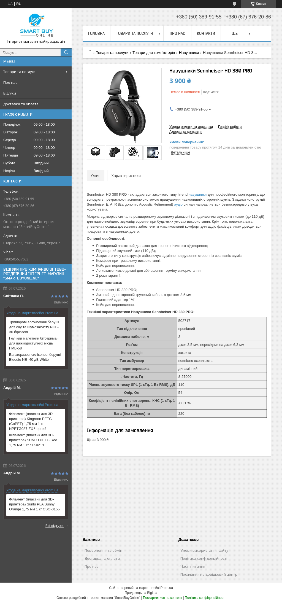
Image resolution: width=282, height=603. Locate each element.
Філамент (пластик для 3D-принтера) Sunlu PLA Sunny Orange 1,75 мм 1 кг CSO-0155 (34, 504)
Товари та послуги (19, 71)
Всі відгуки (54, 525)
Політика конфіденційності (203, 558)
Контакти (206, 33)
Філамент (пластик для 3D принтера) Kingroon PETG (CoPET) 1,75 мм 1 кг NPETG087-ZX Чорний (31, 421)
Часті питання (192, 566)
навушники (198, 194)
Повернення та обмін (103, 550)
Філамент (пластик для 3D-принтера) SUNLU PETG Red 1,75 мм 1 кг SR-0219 (33, 440)
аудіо (178, 204)
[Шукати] (66, 52)
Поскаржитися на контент (162, 598)
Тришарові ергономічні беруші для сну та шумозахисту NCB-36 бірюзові (34, 327)
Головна (96, 33)
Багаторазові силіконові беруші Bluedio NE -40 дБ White (35, 357)
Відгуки (9, 93)
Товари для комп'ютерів (153, 52)
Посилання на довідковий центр (208, 574)
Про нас (10, 82)
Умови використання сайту (204, 550)
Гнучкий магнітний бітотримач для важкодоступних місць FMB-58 (33, 343)
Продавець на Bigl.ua (141, 593)
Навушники (189, 52)
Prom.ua (167, 588)
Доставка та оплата (21, 103)
